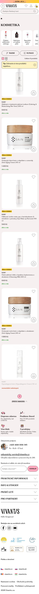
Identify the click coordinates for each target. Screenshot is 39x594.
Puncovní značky (7, 576)
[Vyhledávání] (17, 11)
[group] (6, 38)
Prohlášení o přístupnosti (25, 576)
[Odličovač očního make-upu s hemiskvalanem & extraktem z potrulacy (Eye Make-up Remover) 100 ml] (19, 201)
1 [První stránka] (19, 396)
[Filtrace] (28, 53)
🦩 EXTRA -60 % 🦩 (19, 1)
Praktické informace (19, 478)
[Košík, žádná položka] (36, 6)
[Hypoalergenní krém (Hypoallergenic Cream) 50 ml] (19, 366)
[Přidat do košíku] (34, 65)
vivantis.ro (34, 559)
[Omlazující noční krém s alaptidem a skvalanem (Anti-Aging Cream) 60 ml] (19, 314)
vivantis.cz (6, 559)
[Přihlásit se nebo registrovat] (31, 6)
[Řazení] (10, 53)
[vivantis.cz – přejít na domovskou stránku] (10, 510)
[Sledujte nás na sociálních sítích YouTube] (14, 527)
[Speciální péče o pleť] (27, 38)
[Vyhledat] (34, 11)
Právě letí (19, 491)
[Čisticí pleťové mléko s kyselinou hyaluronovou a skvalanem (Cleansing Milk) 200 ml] (19, 258)
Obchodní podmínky (25, 572)
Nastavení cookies (8, 572)
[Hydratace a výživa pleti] (17, 38)
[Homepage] (11, 5)
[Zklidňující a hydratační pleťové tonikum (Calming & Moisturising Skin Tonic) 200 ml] (19, 87)
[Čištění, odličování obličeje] (6, 38)
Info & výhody (19, 484)
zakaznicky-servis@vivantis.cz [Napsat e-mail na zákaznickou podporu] (15, 454)
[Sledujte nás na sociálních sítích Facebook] (3, 527)
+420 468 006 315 (11, 444)
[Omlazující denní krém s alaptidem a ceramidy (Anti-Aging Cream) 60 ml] (19, 144)
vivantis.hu (6, 565)
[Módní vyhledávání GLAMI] (22, 539)
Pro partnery (19, 498)
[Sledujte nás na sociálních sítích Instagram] (9, 527)
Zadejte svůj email (9, 468)
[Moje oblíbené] (26, 6)
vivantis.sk (21, 559)
